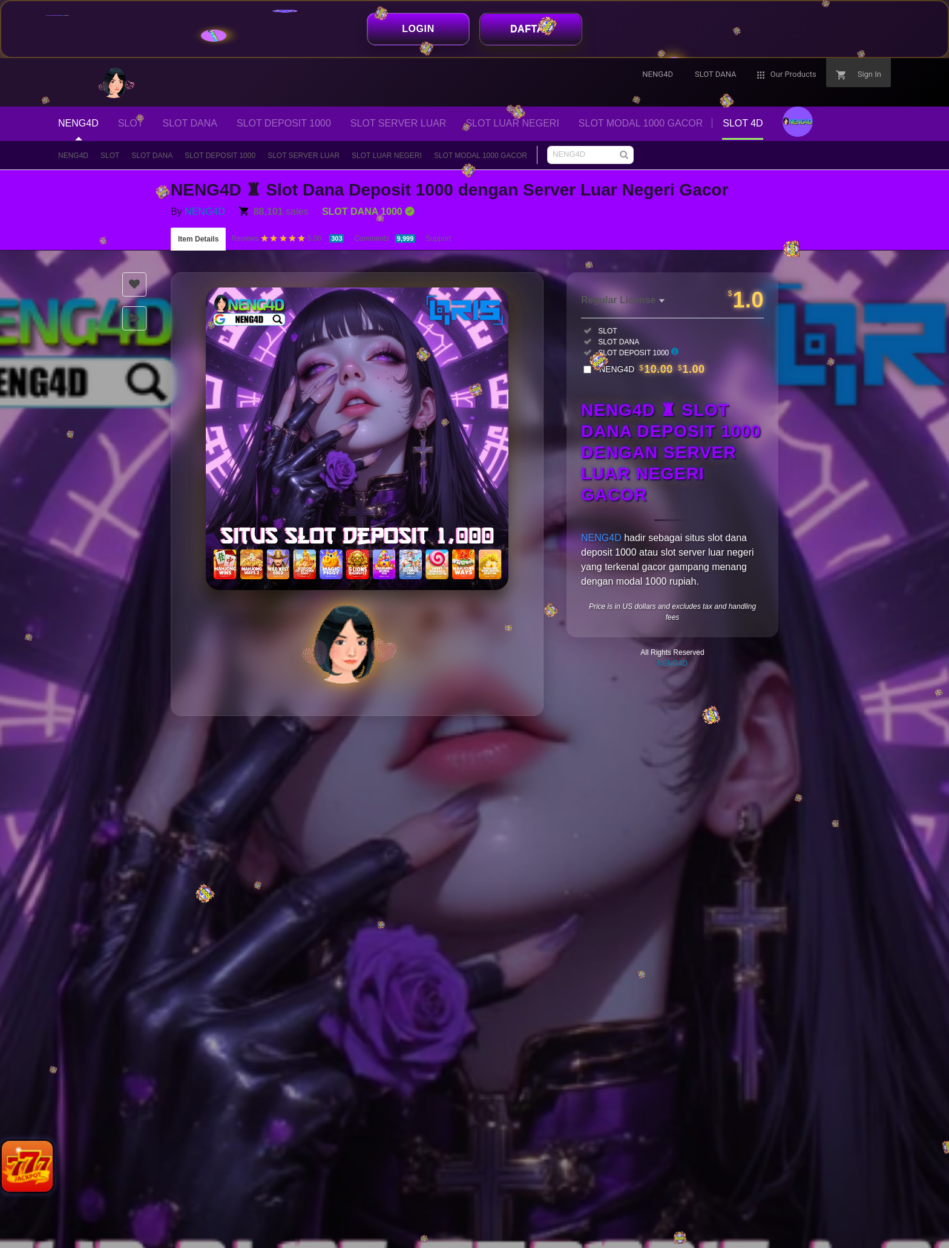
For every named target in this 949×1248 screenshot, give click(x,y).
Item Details (198, 239)
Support (438, 238)
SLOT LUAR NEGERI (387, 155)
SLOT (109, 155)
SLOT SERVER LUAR (304, 155)
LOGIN (418, 29)
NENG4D (73, 155)
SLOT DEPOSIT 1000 (220, 155)
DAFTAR (530, 29)
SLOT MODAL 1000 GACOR (480, 155)
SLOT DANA (151, 155)
